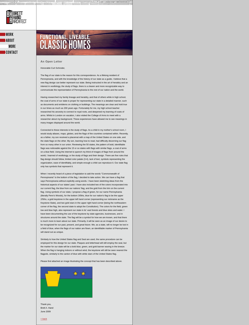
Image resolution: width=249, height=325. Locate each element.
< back (44, 319)
